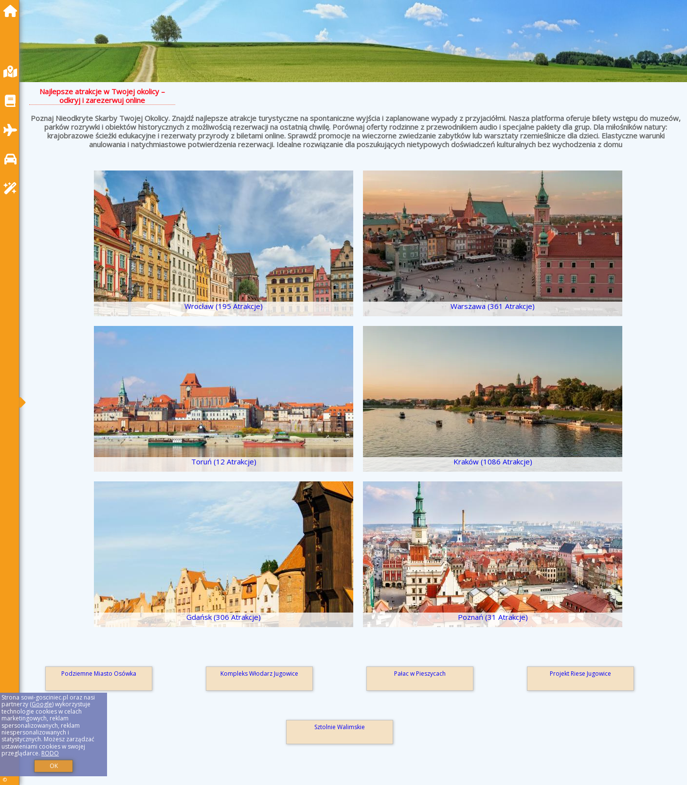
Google (42, 704)
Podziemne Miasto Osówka (98, 673)
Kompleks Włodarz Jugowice (259, 673)
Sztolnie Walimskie (339, 727)
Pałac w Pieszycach (420, 673)
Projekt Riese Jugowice (580, 673)
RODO (50, 753)
